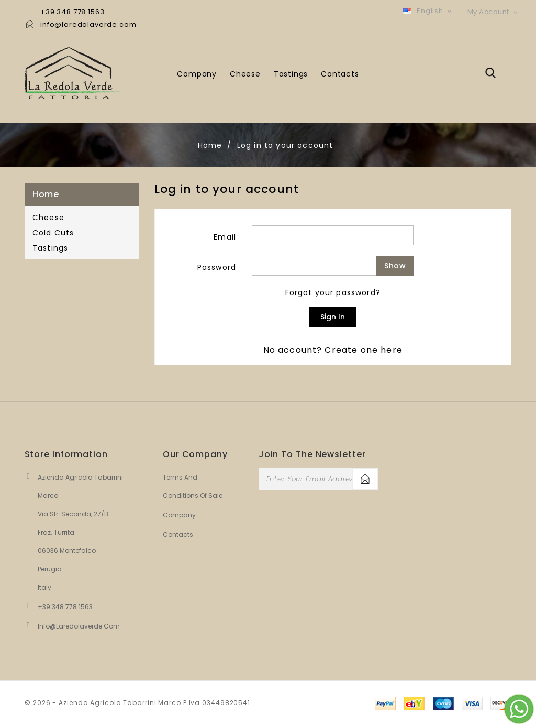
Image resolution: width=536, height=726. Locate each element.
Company (196, 74)
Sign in (332, 316)
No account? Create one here (333, 350)
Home (45, 194)
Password (216, 267)
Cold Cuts (53, 232)
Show (395, 266)
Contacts (340, 74)
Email (225, 237)
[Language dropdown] (428, 11)
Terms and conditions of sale (183, 486)
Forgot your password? (333, 292)
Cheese (245, 74)
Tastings (291, 74)
